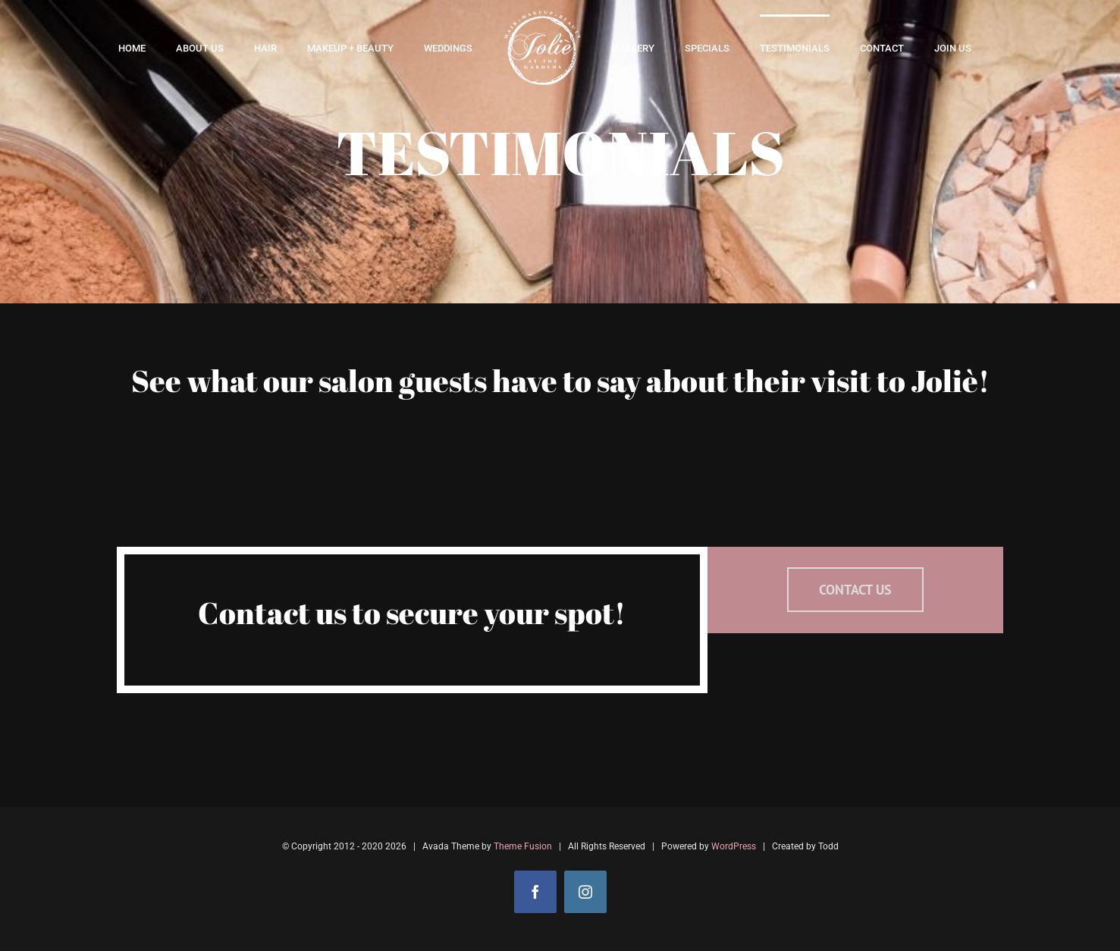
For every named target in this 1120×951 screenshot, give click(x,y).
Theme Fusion (523, 846)
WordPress (733, 846)
